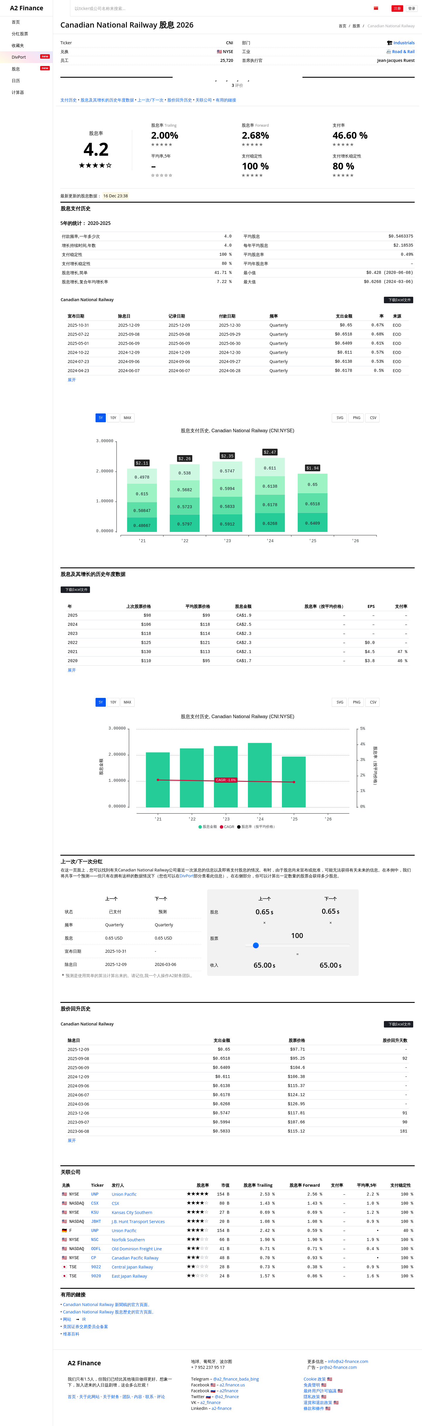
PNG (355, 417)
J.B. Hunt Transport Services (138, 1221)
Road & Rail (403, 51)
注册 (397, 8)
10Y (113, 417)
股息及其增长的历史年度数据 (107, 100)
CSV (372, 417)
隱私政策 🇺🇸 (315, 1396)
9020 (96, 1276)
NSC (94, 1239)
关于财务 (111, 1396)
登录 (411, 8)
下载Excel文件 (398, 299)
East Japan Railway (129, 1276)
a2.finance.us (232, 1385)
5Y (101, 417)
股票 (356, 25)
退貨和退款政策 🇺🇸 (321, 1402)
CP (93, 1258)
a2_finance (210, 1402)
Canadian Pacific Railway (135, 1258)
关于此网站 (89, 1396)
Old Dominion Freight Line (137, 1249)
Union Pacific (124, 1194)
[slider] (256, 945)
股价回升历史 (179, 100)
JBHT (96, 1221)
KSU (94, 1212)
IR (85, 1319)
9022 (96, 1267)
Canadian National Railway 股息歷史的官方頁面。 (110, 1312)
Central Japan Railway (132, 1267)
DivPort (187, 876)
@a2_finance (227, 1396)
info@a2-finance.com (348, 1361)
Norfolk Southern (128, 1239)
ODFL (96, 1249)
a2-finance (222, 1408)
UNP (94, 1194)
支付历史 (68, 100)
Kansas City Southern (132, 1212)
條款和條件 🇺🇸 (317, 1408)
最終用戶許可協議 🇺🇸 (323, 1390)
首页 (342, 25)
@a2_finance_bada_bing (236, 1379)
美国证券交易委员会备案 (86, 1326)
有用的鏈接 (226, 100)
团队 (126, 1396)
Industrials (404, 42)
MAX (127, 417)
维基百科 (72, 1334)
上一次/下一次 (150, 100)
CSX (94, 1203)
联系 (149, 1396)
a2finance (229, 1390)
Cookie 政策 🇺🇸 (318, 1379)
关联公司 (203, 100)
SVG (339, 417)
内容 (138, 1396)
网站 (68, 1319)
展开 (72, 379)
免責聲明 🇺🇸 (315, 1385)
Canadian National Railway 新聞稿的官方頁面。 (108, 1304)
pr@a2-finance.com (338, 1367)
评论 (161, 1396)
